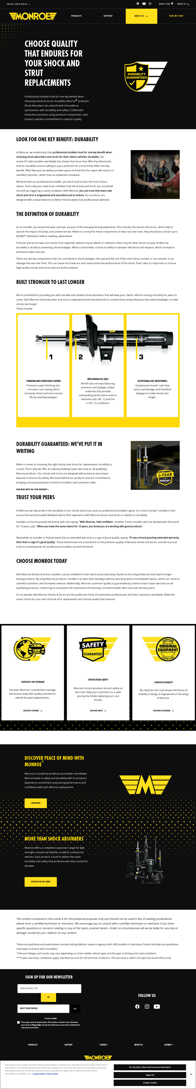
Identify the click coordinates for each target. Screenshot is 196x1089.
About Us (134, 16)
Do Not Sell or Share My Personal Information (150, 1067)
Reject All (150, 1075)
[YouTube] (144, 4)
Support (104, 16)
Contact (103, 1045)
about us (138, 1045)
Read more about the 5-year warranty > (32, 490)
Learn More (35, 804)
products (32, 1045)
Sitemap (168, 1045)
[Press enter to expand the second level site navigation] (83, 16)
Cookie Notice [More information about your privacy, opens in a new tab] (39, 1073)
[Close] (191, 1074)
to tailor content (50, 1019)
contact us (181, 4)
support (69, 1045)
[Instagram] (150, 4)
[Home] (33, 16)
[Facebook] (138, 4)
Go (48, 997)
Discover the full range (40, 882)
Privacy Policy (36, 1025)
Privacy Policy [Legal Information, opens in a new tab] (52, 1073)
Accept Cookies (150, 1082)
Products (75, 16)
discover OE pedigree (162, 711)
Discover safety (96, 711)
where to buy (164, 4)
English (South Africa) (17, 4)
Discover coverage (31, 711)
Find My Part (173, 16)
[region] (98, 1074)
